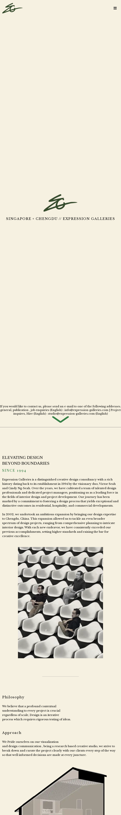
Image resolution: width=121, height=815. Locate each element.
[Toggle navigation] (115, 8)
